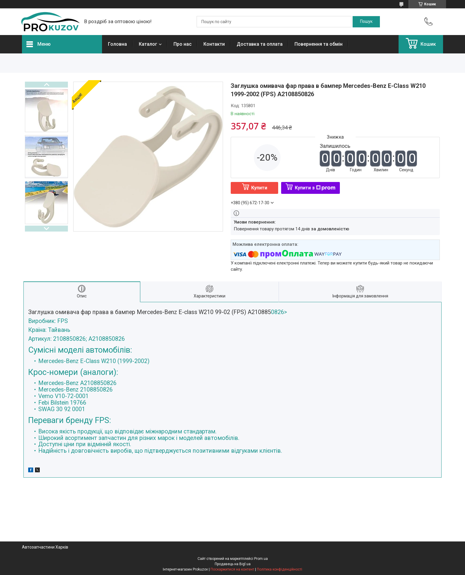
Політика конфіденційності (279, 569)
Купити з (315, 188)
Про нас (182, 44)
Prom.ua (261, 559)
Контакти (214, 44)
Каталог (148, 44)
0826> (232, 381)
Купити (259, 188)
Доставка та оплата (260, 44)
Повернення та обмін (318, 44)
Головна (117, 44)
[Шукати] (366, 21)
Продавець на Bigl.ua (233, 564)
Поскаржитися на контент (232, 569)
